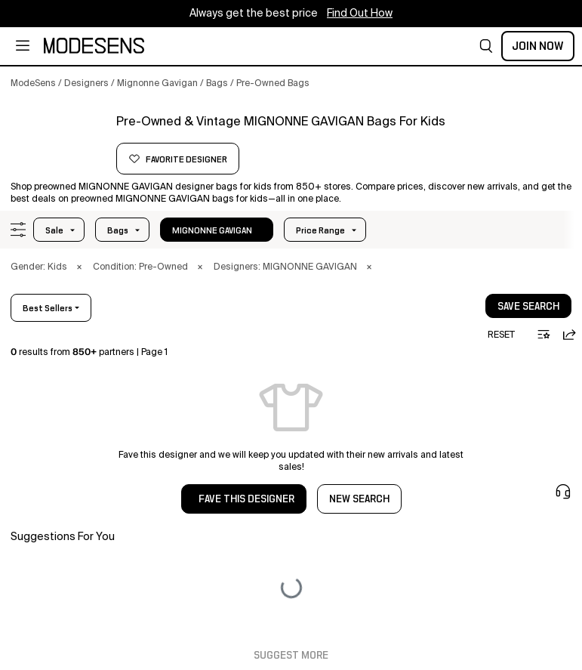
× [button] (79, 267)
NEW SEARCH (359, 499)
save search (528, 306)
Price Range (320, 230)
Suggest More (291, 655)
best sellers (47, 308)
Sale (54, 230)
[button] (486, 46)
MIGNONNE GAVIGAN (212, 230)
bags (117, 230)
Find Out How (360, 13)
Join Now (538, 46)
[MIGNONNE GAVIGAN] (58, 141)
